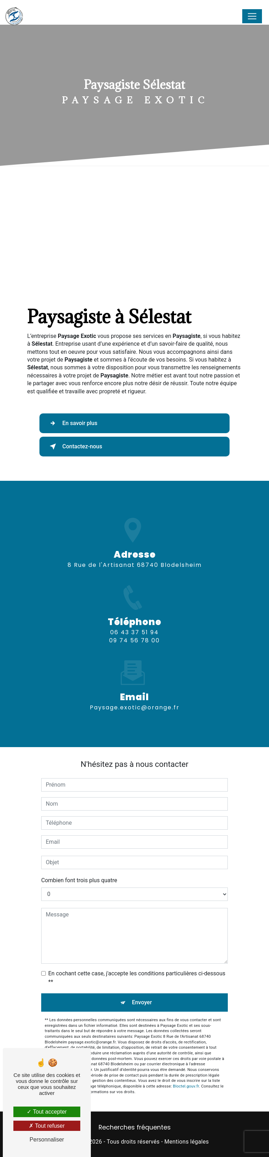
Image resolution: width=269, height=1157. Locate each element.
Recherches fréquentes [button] (135, 1127)
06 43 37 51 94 (134, 641)
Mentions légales (186, 1141)
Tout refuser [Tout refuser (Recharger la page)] (47, 1126)
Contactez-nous (74, 447)
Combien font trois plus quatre (79, 880)
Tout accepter (47, 1112)
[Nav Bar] (252, 16)
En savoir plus (72, 423)
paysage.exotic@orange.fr (135, 699)
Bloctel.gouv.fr (186, 1086)
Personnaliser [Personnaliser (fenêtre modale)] (47, 1140)
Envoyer (142, 1002)
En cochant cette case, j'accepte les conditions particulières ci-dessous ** (136, 977)
